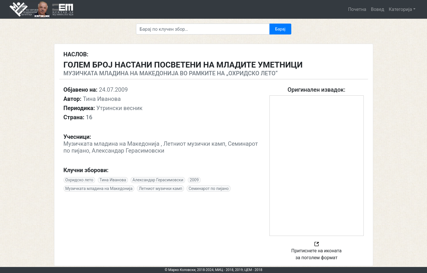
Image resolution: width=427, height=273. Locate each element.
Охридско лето (79, 180)
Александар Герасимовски (158, 180)
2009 (194, 180)
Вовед (377, 9)
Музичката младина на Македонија (99, 188)
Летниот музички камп (160, 188)
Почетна (357, 9)
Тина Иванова (112, 180)
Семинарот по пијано (209, 188)
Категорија (400, 9)
